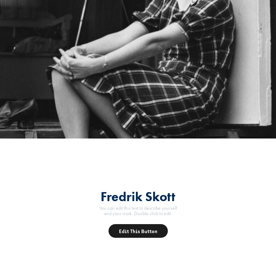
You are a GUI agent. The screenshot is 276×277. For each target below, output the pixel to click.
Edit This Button (138, 231)
